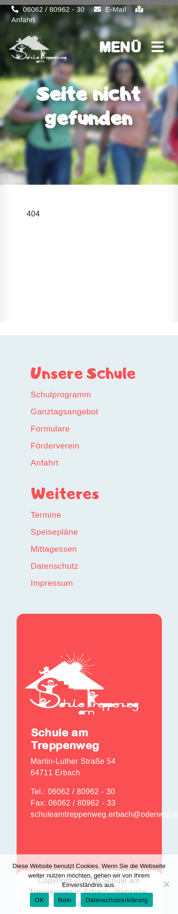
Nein (65, 900)
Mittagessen (54, 549)
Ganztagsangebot (65, 411)
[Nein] (166, 884)
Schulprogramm (61, 394)
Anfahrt (45, 462)
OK (39, 900)
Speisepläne (54, 532)
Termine (46, 515)
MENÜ (131, 47)
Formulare (50, 428)
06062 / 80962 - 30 (47, 9)
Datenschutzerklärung (116, 900)
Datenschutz (55, 566)
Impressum (52, 583)
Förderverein (55, 445)
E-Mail (110, 9)
